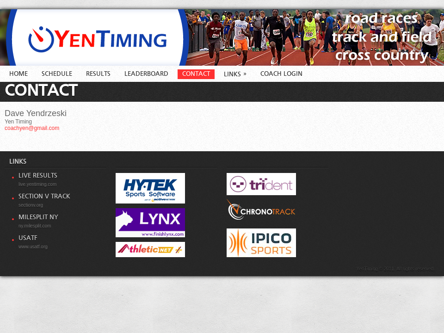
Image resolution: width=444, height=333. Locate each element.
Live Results (37, 176)
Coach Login (281, 74)
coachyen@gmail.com (32, 128)
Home (18, 74)
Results (98, 74)
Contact (196, 74)
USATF (27, 238)
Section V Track (44, 196)
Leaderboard (146, 74)
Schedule (57, 74)
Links (235, 74)
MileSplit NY (38, 217)
